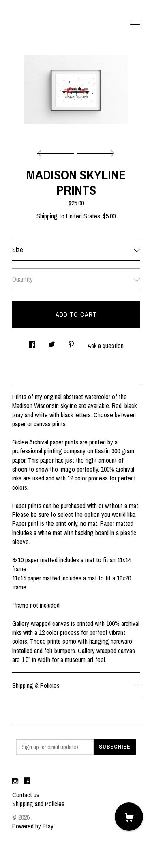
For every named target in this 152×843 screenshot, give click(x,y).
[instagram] (15, 781)
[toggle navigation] (135, 25)
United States (83, 215)
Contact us (25, 794)
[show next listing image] (94, 151)
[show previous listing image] (57, 151)
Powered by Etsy (33, 826)
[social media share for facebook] (32, 342)
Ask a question (106, 345)
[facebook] (27, 781)
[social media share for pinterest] (71, 342)
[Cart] (129, 816)
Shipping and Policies (38, 803)
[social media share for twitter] (51, 342)
